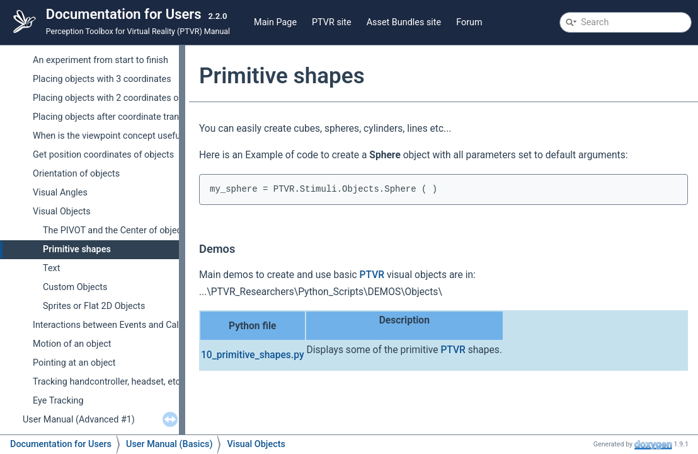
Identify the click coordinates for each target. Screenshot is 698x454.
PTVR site (332, 22)
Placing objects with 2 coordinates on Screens (125, 98)
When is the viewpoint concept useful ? (111, 136)
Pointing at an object (74, 363)
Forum (469, 22)
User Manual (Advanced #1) (79, 419)
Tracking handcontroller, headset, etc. (108, 381)
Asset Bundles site (404, 22)
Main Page (275, 22)
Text (51, 268)
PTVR (372, 275)
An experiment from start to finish (100, 60)
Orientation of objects (76, 173)
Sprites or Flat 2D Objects (94, 306)
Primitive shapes (77, 249)
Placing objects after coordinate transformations (130, 117)
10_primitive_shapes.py (252, 355)
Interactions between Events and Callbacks (119, 325)
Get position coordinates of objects (103, 154)
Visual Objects (62, 211)
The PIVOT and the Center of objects (116, 230)
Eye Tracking (58, 400)
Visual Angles (60, 192)
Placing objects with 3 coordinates (102, 79)
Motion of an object (72, 344)
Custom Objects (75, 287)
